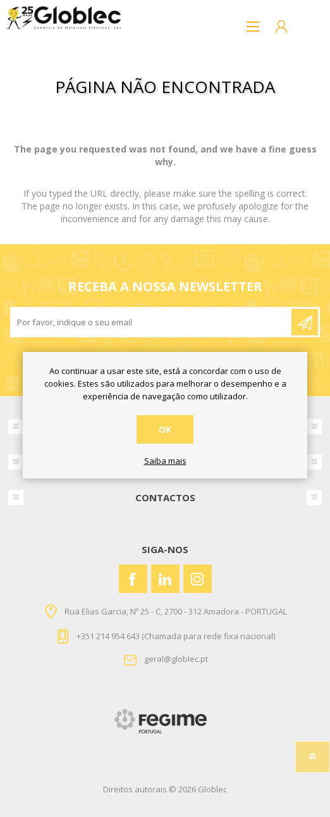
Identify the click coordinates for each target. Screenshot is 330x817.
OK (165, 429)
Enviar (304, 322)
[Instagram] (197, 578)
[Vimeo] (165, 578)
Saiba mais (165, 461)
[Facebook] (133, 578)
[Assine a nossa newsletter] (151, 322)
